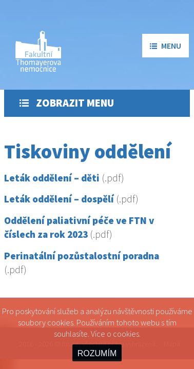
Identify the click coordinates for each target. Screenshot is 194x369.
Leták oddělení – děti (52, 178)
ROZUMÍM (97, 353)
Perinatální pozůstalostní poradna (81, 256)
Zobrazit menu (67, 103)
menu (165, 45)
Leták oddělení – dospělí (59, 199)
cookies (126, 334)
